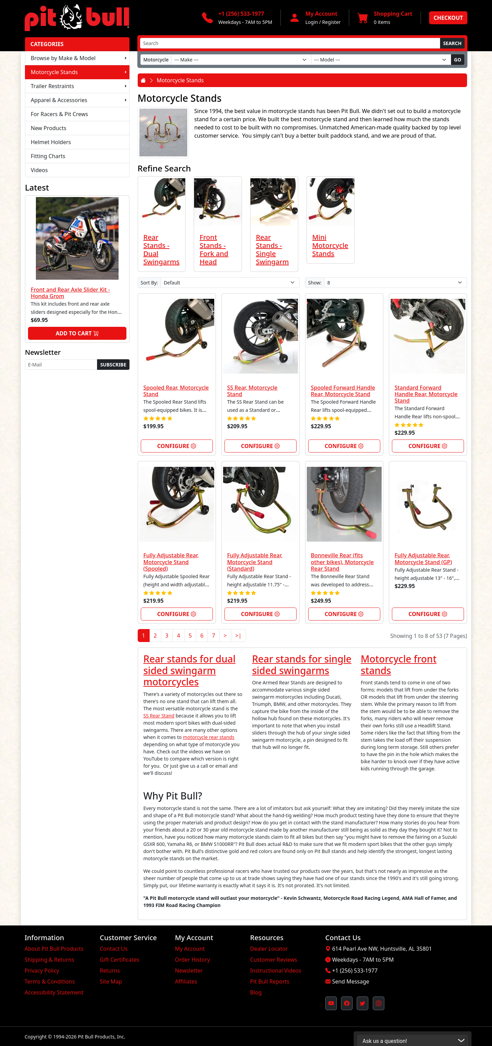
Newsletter (189, 970)
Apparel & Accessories (59, 100)
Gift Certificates (119, 959)
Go (457, 59)
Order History (192, 959)
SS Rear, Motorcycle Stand (252, 391)
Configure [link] (176, 446)
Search (452, 43)
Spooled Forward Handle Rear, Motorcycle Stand (343, 391)
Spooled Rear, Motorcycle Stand (176, 391)
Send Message (350, 981)
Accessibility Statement (54, 992)
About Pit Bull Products (54, 948)
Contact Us (113, 948)
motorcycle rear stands (208, 737)
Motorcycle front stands (399, 664)
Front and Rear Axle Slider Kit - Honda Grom (70, 293)
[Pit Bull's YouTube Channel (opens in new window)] (331, 1003)
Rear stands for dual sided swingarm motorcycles (190, 670)
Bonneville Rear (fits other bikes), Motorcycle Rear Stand (342, 562)
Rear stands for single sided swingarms (302, 664)
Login (311, 22)
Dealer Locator (269, 948)
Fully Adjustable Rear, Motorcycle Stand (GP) (423, 559)
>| (238, 635)
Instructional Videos (275, 970)
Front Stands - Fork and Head (214, 249)
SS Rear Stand (159, 715)
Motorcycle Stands (54, 72)
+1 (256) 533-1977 (355, 970)
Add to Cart (77, 333)
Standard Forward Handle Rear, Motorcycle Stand (426, 394)
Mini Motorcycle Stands (330, 245)
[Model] (381, 59)
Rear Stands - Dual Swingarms (162, 249)
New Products (48, 128)
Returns (110, 970)
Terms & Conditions (50, 981)
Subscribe (113, 364)
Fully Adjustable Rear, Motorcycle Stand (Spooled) (171, 562)
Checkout (448, 18)
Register (331, 22)
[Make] (241, 59)
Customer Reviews (273, 959)
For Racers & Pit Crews (59, 114)
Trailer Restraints (52, 86)
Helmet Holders (51, 142)
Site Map (111, 981)
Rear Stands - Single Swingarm (272, 249)
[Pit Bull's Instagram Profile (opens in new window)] (378, 1003)
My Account (190, 948)
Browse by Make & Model (63, 58)
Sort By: (149, 282)
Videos (39, 170)
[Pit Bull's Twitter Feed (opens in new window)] (362, 1003)
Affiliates (186, 981)
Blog (256, 992)
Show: (315, 282)
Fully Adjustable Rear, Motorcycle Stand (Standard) (255, 562)
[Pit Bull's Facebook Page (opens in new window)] (347, 1003)
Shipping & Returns (49, 959)
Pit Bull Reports (269, 981)
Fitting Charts (48, 156)
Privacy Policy (42, 970)
